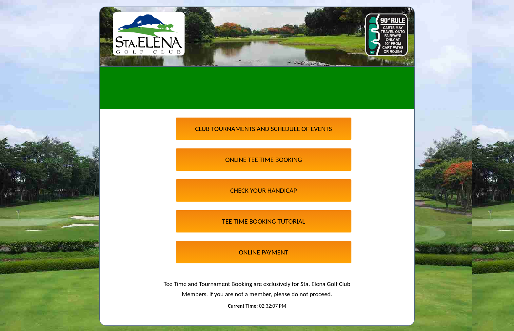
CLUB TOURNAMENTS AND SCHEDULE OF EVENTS (263, 128)
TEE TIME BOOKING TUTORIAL (263, 221)
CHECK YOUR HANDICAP (263, 190)
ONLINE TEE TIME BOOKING (263, 159)
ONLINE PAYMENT (263, 252)
